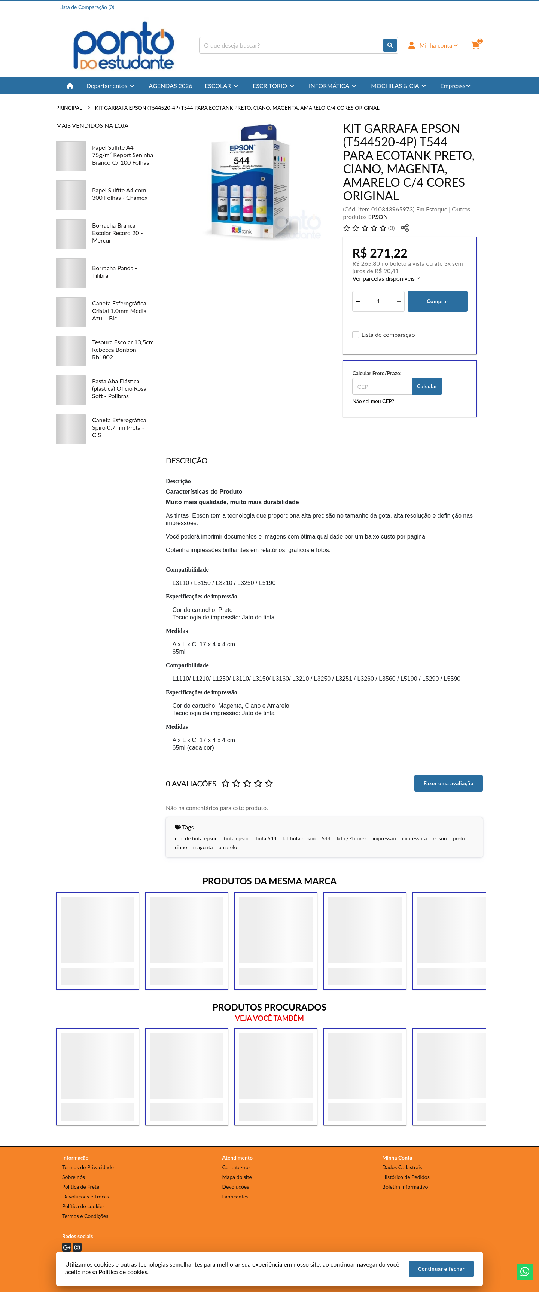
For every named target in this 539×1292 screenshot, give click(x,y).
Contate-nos (236, 1167)
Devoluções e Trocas (85, 1196)
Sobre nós (73, 1177)
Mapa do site (237, 1177)
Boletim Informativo (405, 1186)
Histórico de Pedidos (406, 1177)
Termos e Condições (85, 1216)
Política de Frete (80, 1186)
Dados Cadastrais (402, 1167)
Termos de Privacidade (88, 1167)
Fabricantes (235, 1196)
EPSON (378, 216)
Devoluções (235, 1186)
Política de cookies (83, 1206)
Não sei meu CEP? (373, 401)
